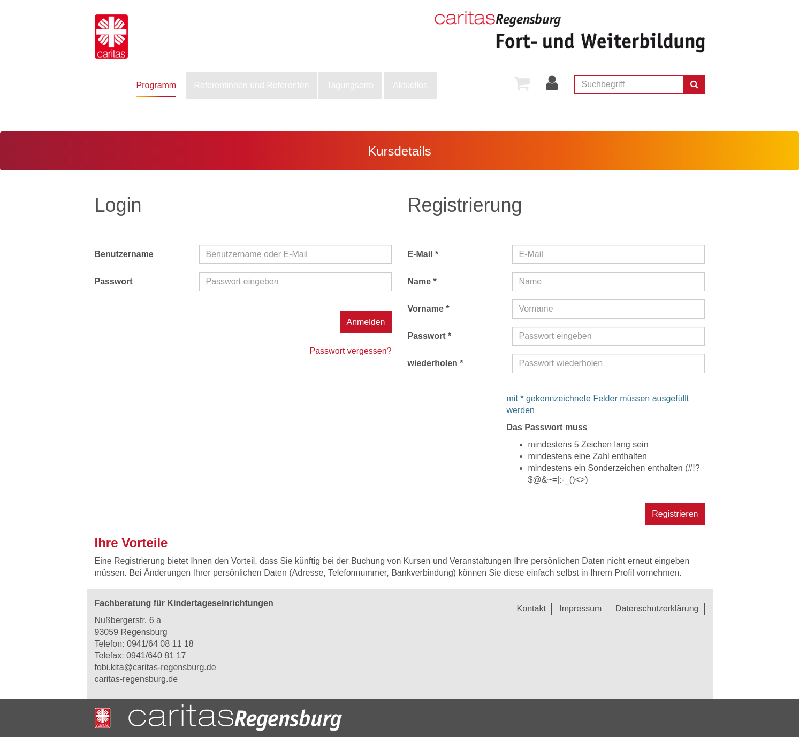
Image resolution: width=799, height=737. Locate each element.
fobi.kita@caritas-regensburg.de (155, 667)
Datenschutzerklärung (657, 608)
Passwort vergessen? (351, 350)
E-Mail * (423, 254)
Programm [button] (156, 85)
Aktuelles (410, 85)
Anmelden (365, 322)
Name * (422, 281)
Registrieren (675, 513)
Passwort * (430, 335)
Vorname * (429, 308)
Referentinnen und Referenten (251, 85)
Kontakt (531, 608)
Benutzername (124, 254)
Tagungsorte (350, 85)
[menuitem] (156, 85)
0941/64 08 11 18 (160, 643)
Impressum (580, 608)
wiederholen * (435, 363)
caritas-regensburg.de (136, 679)
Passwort (114, 281)
